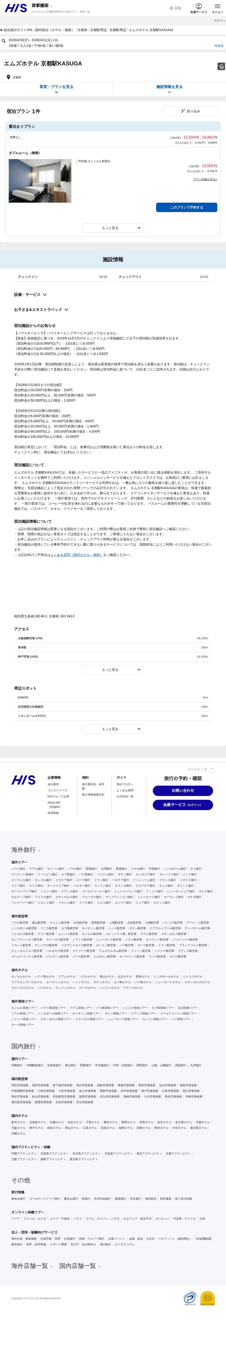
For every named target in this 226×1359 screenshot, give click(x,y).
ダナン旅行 (125, 874)
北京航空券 (134, 922)
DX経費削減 (203, 1238)
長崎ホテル (144, 1128)
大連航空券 (152, 922)
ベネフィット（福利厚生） (175, 1238)
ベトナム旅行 (105, 874)
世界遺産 (165, 1198)
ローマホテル (87, 987)
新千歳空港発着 (63, 1085)
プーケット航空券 (197, 922)
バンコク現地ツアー (135, 1007)
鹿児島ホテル (198, 1128)
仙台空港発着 (167, 1085)
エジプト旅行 (123, 902)
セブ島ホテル (122, 982)
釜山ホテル (107, 976)
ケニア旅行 (143, 902)
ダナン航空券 (137, 928)
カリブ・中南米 (60, 1218)
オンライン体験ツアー (27, 1212)
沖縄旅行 (17, 1065)
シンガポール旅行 (175, 868)
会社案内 (53, 784)
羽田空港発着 (19, 1085)
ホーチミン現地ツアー (87, 1013)
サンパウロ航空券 (46, 945)
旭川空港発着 (84, 1085)
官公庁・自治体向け (83, 1244)
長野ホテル (146, 1122)
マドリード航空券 (84, 951)
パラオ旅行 (75, 868)
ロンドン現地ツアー (155, 1019)
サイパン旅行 (55, 868)
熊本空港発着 (173, 1096)
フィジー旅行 (154, 891)
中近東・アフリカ (184, 1218)
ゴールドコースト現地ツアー (178, 1013)
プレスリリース (57, 790)
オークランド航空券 (132, 956)
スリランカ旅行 (21, 880)
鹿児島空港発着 (21, 1102)
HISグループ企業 (58, 796)
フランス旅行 (167, 880)
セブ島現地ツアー (163, 1007)
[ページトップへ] (212, 769)
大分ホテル (179, 1128)
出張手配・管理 (50, 1238)
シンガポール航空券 (24, 928)
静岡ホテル (128, 1122)
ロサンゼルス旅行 (67, 897)
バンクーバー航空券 (185, 939)
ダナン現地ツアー (116, 1013)
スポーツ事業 (58, 1244)
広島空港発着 (170, 1091)
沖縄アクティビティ (24, 1153)
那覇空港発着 (43, 1102)
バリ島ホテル (143, 982)
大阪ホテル (18, 1128)
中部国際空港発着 (22, 1091)
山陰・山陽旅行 (161, 1065)
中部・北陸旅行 (123, 1065)
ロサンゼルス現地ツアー (56, 1019)
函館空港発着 (105, 1085)
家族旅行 (120, 1198)
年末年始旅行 (102, 1198)
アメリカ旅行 (43, 897)
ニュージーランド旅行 (128, 891)
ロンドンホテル (65, 987)
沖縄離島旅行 (34, 1065)
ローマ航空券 (145, 945)
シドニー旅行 (48, 891)
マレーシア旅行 (169, 874)
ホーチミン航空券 (93, 928)
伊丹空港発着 (129, 1091)
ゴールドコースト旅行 (96, 891)
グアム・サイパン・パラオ (103, 1218)
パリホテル (45, 987)
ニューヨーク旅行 (148, 897)
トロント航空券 (21, 945)
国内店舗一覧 (80, 1265)
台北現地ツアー (188, 1007)
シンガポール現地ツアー (53, 1013)
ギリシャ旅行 (185, 885)
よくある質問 (125, 790)
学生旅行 (135, 1198)
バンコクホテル (192, 976)
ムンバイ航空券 (68, 934)
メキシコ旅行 (66, 902)
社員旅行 (69, 1238)
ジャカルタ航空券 (22, 934)
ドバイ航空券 (157, 956)
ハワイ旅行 (18, 868)
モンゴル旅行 (43, 880)
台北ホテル (125, 976)
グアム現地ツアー (81, 1007)
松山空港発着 (40, 1096)
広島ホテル (90, 1128)
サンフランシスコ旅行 (119, 897)
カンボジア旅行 (145, 874)
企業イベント (116, 1238)
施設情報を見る (169, 89)
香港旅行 (121, 868)
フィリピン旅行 (47, 874)
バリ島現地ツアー (107, 1007)
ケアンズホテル (133, 987)
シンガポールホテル (166, 976)
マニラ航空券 (48, 928)
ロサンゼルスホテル (197, 982)
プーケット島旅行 (22, 874)
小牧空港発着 (46, 1091)
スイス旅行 (36, 885)
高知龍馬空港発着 (64, 1096)
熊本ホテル (161, 1128)
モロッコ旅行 (161, 902)
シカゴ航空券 (133, 939)
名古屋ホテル (183, 1122)
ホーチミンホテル (57, 982)
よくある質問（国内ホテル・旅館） (76, 555)
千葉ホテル (93, 1122)
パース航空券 (81, 956)
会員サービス (198, 8)
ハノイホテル (81, 982)
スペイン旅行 (102, 885)
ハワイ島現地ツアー (53, 1007)
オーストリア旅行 (58, 885)
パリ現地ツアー (181, 1019)
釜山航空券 (39, 922)
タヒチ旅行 (206, 891)
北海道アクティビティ (119, 1153)
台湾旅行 (106, 868)
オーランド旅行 (174, 897)
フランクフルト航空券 (193, 945)
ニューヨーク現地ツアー (122, 1019)
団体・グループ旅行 (92, 1238)
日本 (202, 1218)
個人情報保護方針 (93, 794)
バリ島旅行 (86, 874)
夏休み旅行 (71, 1198)
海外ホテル (19, 970)
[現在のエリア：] (42, 6)
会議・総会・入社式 (141, 1238)
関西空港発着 (108, 1091)
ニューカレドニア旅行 (181, 891)
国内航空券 (19, 1079)
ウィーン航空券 (141, 951)
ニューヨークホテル (168, 982)
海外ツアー (19, 862)
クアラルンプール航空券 (165, 928)
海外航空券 (19, 916)
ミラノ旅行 (101, 880)
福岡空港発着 (87, 1096)
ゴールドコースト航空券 (26, 956)
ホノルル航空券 (92, 934)
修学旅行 (17, 1244)
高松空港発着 (19, 1096)
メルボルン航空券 (104, 956)
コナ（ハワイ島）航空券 (121, 934)
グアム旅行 (36, 868)
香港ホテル (143, 976)
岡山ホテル (72, 1128)
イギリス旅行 (188, 880)
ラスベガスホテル (22, 987)
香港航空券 (98, 922)
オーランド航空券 (157, 939)
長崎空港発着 (131, 1096)
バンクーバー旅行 (22, 902)
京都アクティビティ (178, 1153)
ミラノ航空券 (166, 945)
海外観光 (150, 1198)
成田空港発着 (40, 1085)
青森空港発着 (126, 1085)
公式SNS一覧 (125, 796)
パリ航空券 (127, 945)
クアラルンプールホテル (26, 982)
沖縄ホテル (18, 1133)
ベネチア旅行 (120, 880)
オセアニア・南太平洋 (137, 1218)
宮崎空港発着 (194, 1096)
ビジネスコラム (125, 1244)
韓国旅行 (91, 868)
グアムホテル (66, 976)
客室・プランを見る (56, 89)
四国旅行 (180, 1065)
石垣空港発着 (64, 1102)
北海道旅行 (54, 1065)
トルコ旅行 (104, 902)
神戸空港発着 (149, 1091)
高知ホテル (108, 1128)
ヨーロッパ (162, 1218)
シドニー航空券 (164, 951)
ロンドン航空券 (106, 945)
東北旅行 (70, 1065)
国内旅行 (26, 1046)
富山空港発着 (87, 1091)
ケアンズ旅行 (69, 891)
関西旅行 (142, 1065)
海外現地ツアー (22, 1001)
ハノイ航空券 (116, 928)
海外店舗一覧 (32, 1265)
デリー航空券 (46, 934)
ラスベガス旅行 (92, 897)
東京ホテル (18, 1122)
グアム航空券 (148, 934)
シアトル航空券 (82, 939)
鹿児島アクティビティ (84, 1159)
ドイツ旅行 (18, 885)
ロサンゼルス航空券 (173, 934)
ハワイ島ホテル (45, 976)
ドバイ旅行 (86, 902)
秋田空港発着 (146, 1085)
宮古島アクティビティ (87, 1153)
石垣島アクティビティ (54, 1153)
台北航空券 (80, 922)
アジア (15, 1218)
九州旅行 (196, 1065)
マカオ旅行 (138, 868)
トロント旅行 (46, 902)
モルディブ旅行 (21, 897)
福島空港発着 (188, 1085)
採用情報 (53, 813)
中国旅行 (154, 868)
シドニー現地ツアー (24, 1019)
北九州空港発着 (110, 1096)
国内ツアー (19, 1059)
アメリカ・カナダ (35, 1218)
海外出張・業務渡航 (24, 1238)
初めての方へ (125, 784)
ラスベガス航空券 (57, 939)
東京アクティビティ (149, 1153)
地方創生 (105, 1244)
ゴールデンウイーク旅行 (44, 1198)
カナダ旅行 (194, 897)
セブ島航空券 (69, 928)
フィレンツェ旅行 (144, 880)
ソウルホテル (87, 976)
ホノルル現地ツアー (24, 1007)
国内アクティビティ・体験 (30, 1147)
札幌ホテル (57, 1122)
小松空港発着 (66, 1091)
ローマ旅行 (83, 880)
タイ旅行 (196, 868)
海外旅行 (26, 849)
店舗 (175, 8)
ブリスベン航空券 (57, 956)
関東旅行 (85, 1065)
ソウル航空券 (19, 922)
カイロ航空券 (178, 956)
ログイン (220, 20)
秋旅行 (86, 1198)
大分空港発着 (152, 1096)
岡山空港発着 (191, 1091)
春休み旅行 (18, 1198)
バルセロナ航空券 (57, 951)
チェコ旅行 (166, 885)
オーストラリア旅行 (24, 891)
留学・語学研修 (36, 1244)
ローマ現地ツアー (22, 1024)
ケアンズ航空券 (188, 951)
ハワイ (77, 1218)
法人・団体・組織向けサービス (34, 1232)
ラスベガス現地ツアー (89, 1019)
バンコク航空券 (173, 922)
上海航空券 (116, 922)
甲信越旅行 (102, 1065)
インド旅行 (190, 874)
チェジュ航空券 (60, 922)
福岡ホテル (126, 1128)
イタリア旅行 (64, 880)
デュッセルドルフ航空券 (26, 951)
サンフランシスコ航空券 (26, 939)
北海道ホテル (37, 1122)
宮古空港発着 (84, 1102)
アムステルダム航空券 (113, 951)
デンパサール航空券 (197, 928)
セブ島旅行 (68, 874)
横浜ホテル (111, 1122)
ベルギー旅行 (81, 885)
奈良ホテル (54, 1128)
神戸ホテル (36, 1128)
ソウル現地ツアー (22, 1013)
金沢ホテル (164, 1122)
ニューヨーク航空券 (108, 939)
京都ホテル (203, 1122)
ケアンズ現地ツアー (143, 1013)
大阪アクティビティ (24, 1159)
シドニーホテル (110, 987)
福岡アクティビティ (53, 1159)
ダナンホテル (101, 982)
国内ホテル (19, 1116)
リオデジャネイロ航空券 (76, 945)
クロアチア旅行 (145, 885)
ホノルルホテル (21, 976)
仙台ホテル (75, 1122)
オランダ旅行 (123, 885)
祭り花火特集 (183, 1198)
